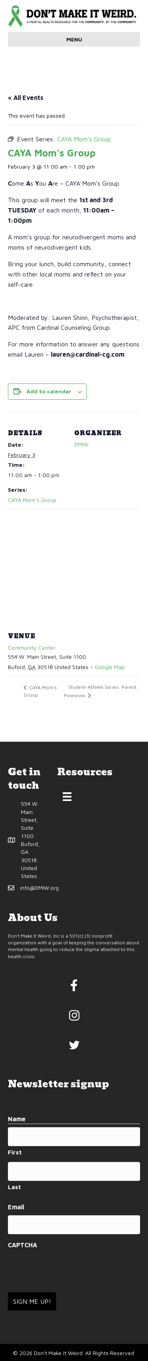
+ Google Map (107, 667)
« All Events (25, 97)
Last (14, 1187)
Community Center (31, 647)
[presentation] (68, 1268)
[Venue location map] (74, 565)
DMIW (81, 444)
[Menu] (67, 796)
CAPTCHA (22, 1244)
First (15, 1152)
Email (16, 1207)
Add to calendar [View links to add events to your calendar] (48, 391)
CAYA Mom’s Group (32, 499)
